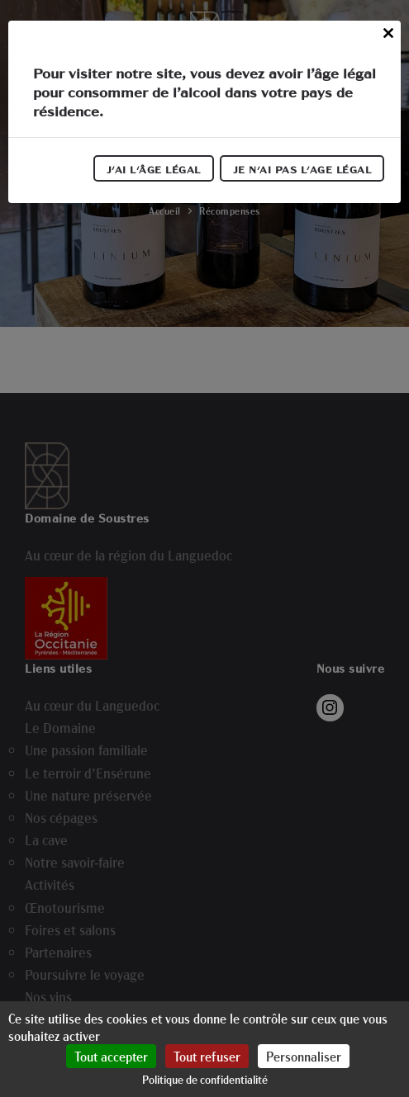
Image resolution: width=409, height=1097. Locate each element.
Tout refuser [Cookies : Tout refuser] (207, 1056)
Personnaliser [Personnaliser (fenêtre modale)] (303, 1056)
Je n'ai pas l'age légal (302, 169)
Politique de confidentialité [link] (205, 1079)
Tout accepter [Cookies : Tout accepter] (111, 1056)
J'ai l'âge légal (154, 169)
